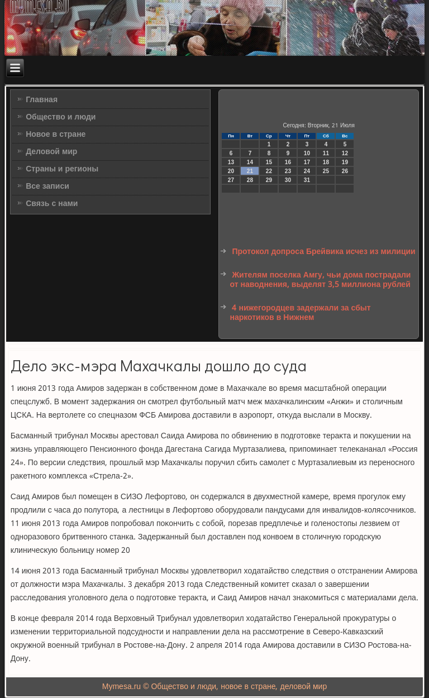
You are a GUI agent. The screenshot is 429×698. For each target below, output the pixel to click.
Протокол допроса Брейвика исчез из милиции (323, 252)
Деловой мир (51, 152)
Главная (42, 100)
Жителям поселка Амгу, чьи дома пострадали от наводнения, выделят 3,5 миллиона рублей (320, 280)
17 (307, 162)
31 (307, 180)
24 (307, 171)
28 (250, 180)
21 (250, 171)
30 (288, 180)
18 (326, 162)
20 (231, 171)
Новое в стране (55, 134)
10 (307, 153)
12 (345, 153)
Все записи (47, 186)
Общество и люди (61, 117)
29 (269, 180)
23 (288, 171)
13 (231, 162)
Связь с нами (52, 204)
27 (231, 180)
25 (326, 171)
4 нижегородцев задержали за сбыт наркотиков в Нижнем (300, 313)
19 (345, 162)
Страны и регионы (62, 169)
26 (345, 171)
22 (269, 171)
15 (269, 162)
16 (288, 162)
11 (326, 153)
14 (250, 162)
